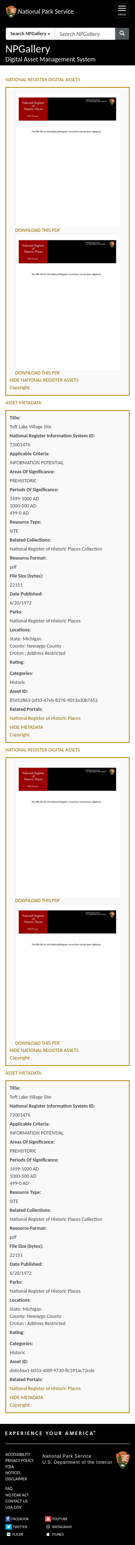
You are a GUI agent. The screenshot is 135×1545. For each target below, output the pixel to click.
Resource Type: (25, 522)
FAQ (9, 1488)
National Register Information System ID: (52, 436)
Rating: (17, 662)
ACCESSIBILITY (17, 1454)
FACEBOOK (17, 1519)
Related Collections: (30, 540)
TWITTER (16, 1527)
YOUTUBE (56, 1519)
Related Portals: (26, 709)
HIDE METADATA (26, 727)
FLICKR (14, 1534)
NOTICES (13, 1472)
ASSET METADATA (23, 403)
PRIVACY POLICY (19, 1460)
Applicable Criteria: (30, 454)
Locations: (20, 630)
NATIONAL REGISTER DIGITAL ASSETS (42, 80)
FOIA (9, 1466)
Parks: (16, 612)
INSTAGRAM (58, 1527)
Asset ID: (19, 691)
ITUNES (54, 1534)
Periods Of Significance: (34, 490)
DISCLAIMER (16, 1478)
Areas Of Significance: (32, 472)
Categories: (21, 673)
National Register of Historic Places (45, 718)
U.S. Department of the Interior (77, 1462)
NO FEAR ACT (17, 1495)
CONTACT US (16, 1501)
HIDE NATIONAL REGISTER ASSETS (44, 380)
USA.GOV (13, 1507)
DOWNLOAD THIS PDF (37, 230)
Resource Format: (28, 558)
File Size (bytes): (26, 576)
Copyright (20, 388)
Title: (15, 418)
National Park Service (66, 1456)
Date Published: (26, 594)
